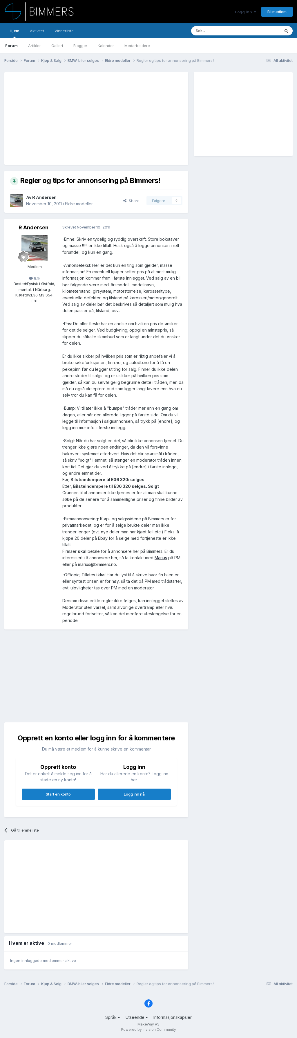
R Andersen (44, 197)
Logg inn (245, 12)
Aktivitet (37, 30)
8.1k (34, 278)
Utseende (137, 1017)
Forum (11, 45)
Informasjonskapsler (172, 1017)
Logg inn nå (134, 794)
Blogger (80, 45)
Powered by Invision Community (148, 1029)
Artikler (34, 45)
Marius (161, 557)
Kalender (106, 45)
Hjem (14, 33)
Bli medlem (277, 11)
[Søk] (218, 30)
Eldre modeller (79, 203)
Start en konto (58, 794)
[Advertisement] (78, 118)
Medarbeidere (137, 45)
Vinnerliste (64, 30)
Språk (112, 1017)
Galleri (57, 45)
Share (131, 200)
